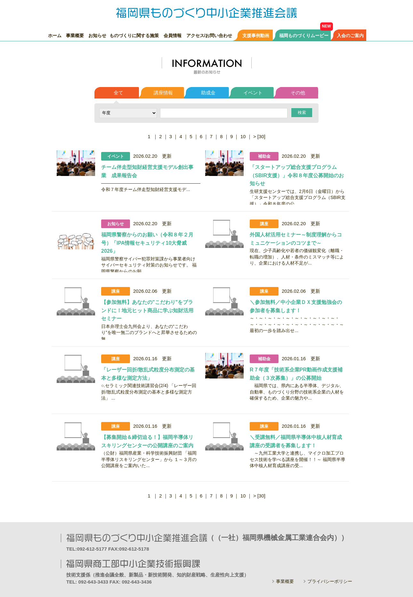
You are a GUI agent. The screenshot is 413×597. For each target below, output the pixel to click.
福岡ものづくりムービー (303, 35)
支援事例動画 (255, 35)
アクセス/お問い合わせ (209, 35)
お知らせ (97, 35)
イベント (253, 92)
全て (118, 92)
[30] (261, 136)
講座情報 (163, 92)
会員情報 (173, 35)
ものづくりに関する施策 (134, 35)
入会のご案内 (350, 35)
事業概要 (75, 35)
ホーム (54, 35)
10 (243, 136)
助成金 (208, 92)
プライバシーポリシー (329, 581)
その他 (298, 92)
